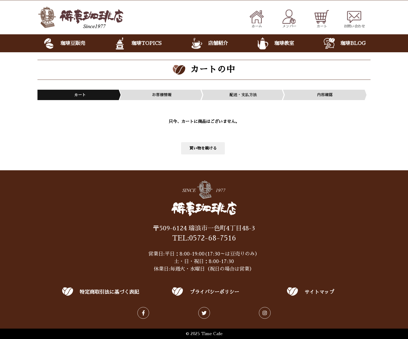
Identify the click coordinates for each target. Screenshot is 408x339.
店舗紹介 (209, 43)
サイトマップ (319, 292)
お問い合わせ (354, 18)
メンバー (289, 18)
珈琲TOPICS (137, 43)
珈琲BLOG (344, 43)
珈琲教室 (275, 43)
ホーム (257, 18)
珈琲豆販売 (63, 43)
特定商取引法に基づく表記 (109, 292)
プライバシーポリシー (214, 292)
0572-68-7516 (212, 238)
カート (322, 18)
